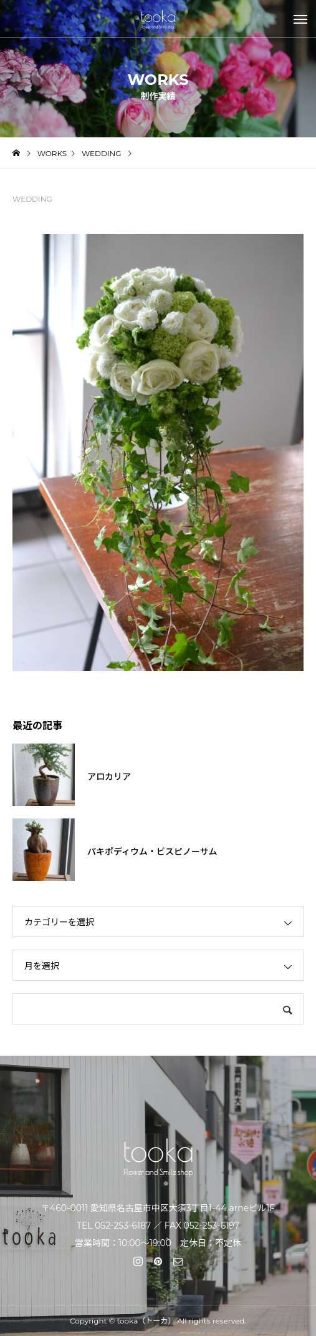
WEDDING (32, 199)
